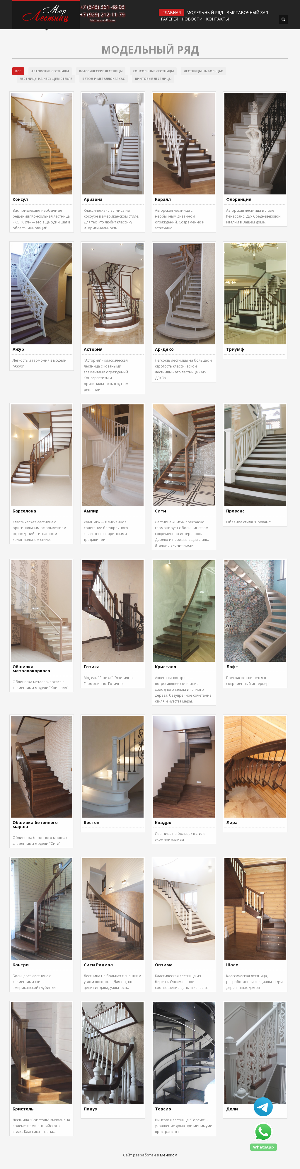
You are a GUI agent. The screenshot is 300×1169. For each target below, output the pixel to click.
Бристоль (23, 1109)
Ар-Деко (164, 349)
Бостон (91, 822)
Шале (232, 965)
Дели (232, 1109)
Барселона (24, 511)
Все (18, 71)
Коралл (163, 199)
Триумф (235, 349)
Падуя (91, 1109)
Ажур (18, 349)
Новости (192, 19)
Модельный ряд (204, 13)
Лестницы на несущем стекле (46, 79)
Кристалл (165, 666)
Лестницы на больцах (203, 71)
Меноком (168, 1155)
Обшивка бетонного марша (35, 824)
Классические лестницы (100, 71)
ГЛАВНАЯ (171, 12)
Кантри (21, 965)
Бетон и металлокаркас (103, 79)
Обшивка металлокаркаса (31, 669)
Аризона (93, 199)
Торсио (163, 1109)
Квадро (163, 822)
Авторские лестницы (50, 71)
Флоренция (238, 199)
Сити (160, 511)
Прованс (235, 511)
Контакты (217, 19)
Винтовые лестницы (153, 79)
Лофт (232, 666)
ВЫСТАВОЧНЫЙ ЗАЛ (247, 13)
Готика (92, 666)
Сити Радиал (98, 965)
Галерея (169, 19)
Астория (93, 349)
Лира (232, 822)
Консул (20, 199)
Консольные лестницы (153, 71)
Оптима (164, 965)
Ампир (91, 511)
